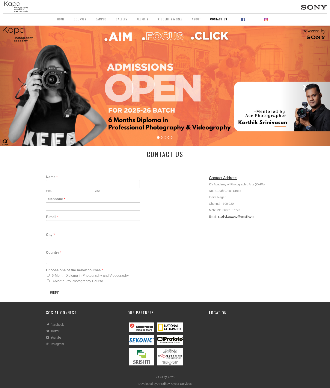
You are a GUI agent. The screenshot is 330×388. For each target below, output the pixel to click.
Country (54, 252)
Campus (101, 19)
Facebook (55, 324)
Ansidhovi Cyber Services (174, 383)
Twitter (52, 331)
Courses (80, 19)
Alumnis (142, 19)
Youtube (54, 337)
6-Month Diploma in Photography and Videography (90, 275)
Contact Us (218, 19)
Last (97, 190)
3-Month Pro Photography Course (77, 281)
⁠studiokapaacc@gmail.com (236, 216)
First (48, 190)
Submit (55, 292)
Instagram (55, 344)
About (196, 19)
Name (52, 177)
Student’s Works (169, 19)
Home (61, 19)
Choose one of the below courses (74, 270)
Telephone (55, 199)
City (50, 235)
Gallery (121, 19)
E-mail (52, 217)
